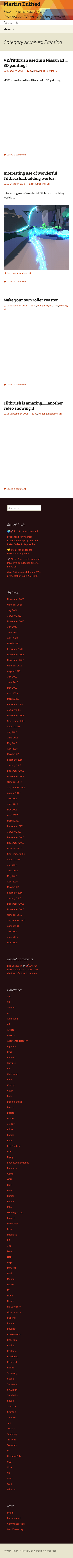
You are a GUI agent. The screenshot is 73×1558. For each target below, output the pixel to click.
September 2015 (16, 920)
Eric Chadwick (14, 965)
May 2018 (12, 743)
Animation (12, 1018)
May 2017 (12, 809)
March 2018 (13, 754)
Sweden (11, 1417)
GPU (9, 1179)
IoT (8, 1240)
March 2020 (13, 643)
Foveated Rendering (18, 1162)
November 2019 (15, 660)
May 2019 (12, 687)
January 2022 (14, 615)
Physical (11, 1328)
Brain (10, 1051)
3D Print (11, 1007)
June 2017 (12, 804)
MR (8, 1290)
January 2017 (14, 831)
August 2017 (13, 793)
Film (9, 1151)
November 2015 (15, 909)
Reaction (12, 1339)
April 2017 (12, 815)
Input (42, 70)
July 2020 (12, 626)
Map (56, 305)
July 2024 (12, 610)
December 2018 (15, 715)
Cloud (10, 1079)
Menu (7, 29)
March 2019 (13, 698)
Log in (10, 1512)
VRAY (10, 1478)
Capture (11, 1063)
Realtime (53, 413)
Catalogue (12, 1074)
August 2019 (13, 671)
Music (10, 1295)
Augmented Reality (17, 1040)
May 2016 (12, 876)
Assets (11, 1035)
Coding (11, 1085)
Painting (50, 70)
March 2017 (13, 820)
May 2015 (12, 942)
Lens (9, 1251)
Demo (10, 1107)
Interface (12, 1234)
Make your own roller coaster (31, 300)
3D (30, 70)
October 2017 (14, 781)
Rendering (12, 1356)
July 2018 (12, 732)
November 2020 (15, 621)
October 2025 (14, 604)
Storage (11, 1411)
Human (10, 1195)
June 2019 (12, 682)
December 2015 (15, 903)
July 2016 (12, 865)
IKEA (9, 1207)
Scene (10, 1378)
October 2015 (14, 914)
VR (57, 70)
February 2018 (14, 759)
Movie (10, 1284)
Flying (49, 305)
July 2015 (12, 931)
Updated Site (14, 1456)
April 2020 (12, 637)
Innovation (12, 1223)
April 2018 (12, 748)
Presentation (14, 1334)
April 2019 (12, 693)
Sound (10, 1400)
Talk (9, 1423)
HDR (9, 1184)
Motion (11, 1279)
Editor (10, 1129)
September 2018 (16, 721)
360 (9, 996)
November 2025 (15, 599)
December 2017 (15, 770)
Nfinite (10, 1301)
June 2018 (12, 737)
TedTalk (11, 1428)
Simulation (12, 1395)
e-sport (11, 1123)
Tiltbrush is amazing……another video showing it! (33, 406)
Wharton (11, 1489)
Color (10, 1090)
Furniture (12, 1168)
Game (10, 1173)
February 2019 (14, 704)
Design (41, 305)
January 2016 (14, 898)
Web (9, 1483)
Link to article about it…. (19, 273)
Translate (12, 1445)
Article (10, 1029)
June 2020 (12, 632)
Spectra (11, 1406)
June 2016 (12, 870)
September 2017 (16, 787)
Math (9, 1273)
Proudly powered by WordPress (39, 1550)
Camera (11, 1057)
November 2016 (15, 842)
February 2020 (14, 649)
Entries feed (13, 1518)
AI (8, 1013)
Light (9, 1256)
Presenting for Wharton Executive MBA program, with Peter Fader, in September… (22, 540)
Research (12, 1362)
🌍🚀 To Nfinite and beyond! (22, 531)
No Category (14, 1306)
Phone (10, 1323)
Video (10, 1467)
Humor (10, 1201)
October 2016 (14, 848)
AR (8, 1024)
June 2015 (12, 937)
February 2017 (14, 826)
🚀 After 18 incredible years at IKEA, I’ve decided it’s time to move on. (23, 562)
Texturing (12, 1434)
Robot (10, 1367)
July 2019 (12, 676)
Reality (11, 1345)
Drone (10, 1118)
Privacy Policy (11, 1550)
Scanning (12, 1373)
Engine (10, 1135)
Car (9, 1068)
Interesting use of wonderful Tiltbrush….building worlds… (30, 176)
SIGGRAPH (12, 1389)
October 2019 (14, 665)
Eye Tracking (14, 1146)
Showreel (12, 1384)
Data (9, 1096)
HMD (35, 70)
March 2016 (13, 887)
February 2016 (14, 892)
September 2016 (16, 853)
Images (11, 1218)
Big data (11, 1046)
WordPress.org (15, 1529)
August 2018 (13, 726)
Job (9, 1245)
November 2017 (15, 776)
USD (9, 1461)
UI (8, 1450)
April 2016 (12, 881)
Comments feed (16, 1523)
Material (11, 1267)
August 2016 (13, 859)
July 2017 (12, 798)
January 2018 (14, 765)
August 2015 (13, 925)
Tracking (11, 1439)
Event (10, 1140)
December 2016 (15, 837)
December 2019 (15, 654)
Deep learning (14, 1101)
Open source (14, 1312)
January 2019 (14, 709)
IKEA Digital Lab (15, 1212)
